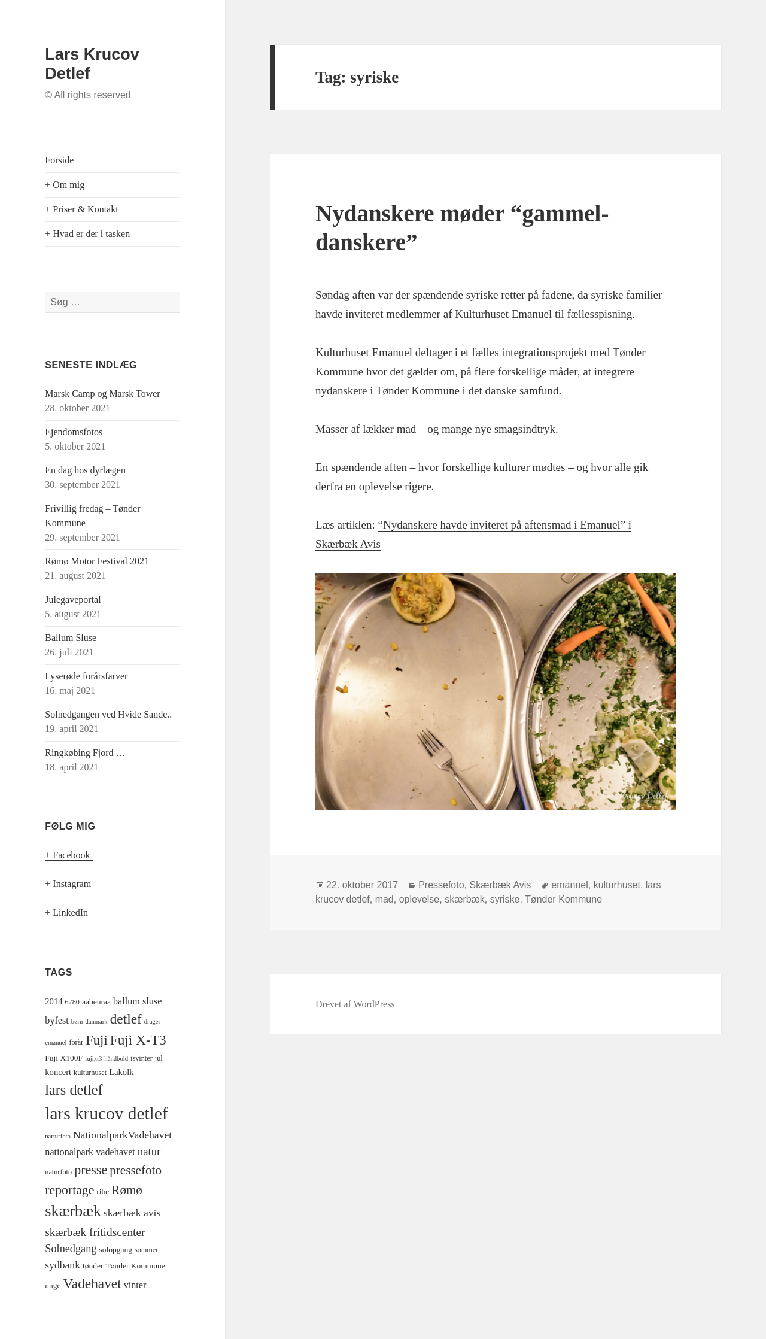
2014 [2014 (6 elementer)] (53, 1001)
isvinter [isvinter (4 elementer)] (141, 1058)
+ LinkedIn (66, 912)
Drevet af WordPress (355, 1004)
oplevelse (419, 899)
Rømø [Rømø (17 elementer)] (126, 1190)
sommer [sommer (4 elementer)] (146, 1250)
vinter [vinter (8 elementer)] (135, 1285)
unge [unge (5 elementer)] (52, 1285)
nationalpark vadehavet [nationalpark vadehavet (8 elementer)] (90, 1152)
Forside (59, 160)
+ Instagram (68, 884)
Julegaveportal (73, 599)
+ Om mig (64, 185)
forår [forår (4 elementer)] (76, 1042)
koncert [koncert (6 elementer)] (58, 1072)
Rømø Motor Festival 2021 (97, 561)
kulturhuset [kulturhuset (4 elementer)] (90, 1072)
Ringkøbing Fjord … (85, 753)
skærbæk (465, 899)
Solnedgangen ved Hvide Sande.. (108, 714)
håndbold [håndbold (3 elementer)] (116, 1058)
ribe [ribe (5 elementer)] (102, 1191)
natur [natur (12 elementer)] (149, 1151)
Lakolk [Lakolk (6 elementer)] (121, 1072)
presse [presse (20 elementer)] (90, 1169)
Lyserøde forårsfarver (86, 676)
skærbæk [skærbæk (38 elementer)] (73, 1211)
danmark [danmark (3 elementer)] (96, 1021)
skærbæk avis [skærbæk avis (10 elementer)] (132, 1213)
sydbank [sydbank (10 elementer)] (62, 1265)
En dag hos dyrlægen (85, 470)
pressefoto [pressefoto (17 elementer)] (136, 1170)
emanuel (569, 885)
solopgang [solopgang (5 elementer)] (115, 1249)
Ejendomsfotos (73, 432)
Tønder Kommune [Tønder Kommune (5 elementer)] (135, 1265)
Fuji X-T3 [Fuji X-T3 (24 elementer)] (138, 1039)
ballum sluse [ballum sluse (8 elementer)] (137, 1001)
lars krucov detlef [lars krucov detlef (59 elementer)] (106, 1113)
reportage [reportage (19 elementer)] (69, 1190)
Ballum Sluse (70, 638)
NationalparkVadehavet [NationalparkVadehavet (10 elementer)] (122, 1135)
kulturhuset (617, 885)
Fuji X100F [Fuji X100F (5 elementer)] (64, 1057)
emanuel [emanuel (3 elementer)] (55, 1042)
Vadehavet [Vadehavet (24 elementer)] (92, 1283)
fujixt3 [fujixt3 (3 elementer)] (93, 1058)
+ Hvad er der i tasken (87, 234)
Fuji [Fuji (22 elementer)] (97, 1040)
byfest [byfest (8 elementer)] (57, 1020)
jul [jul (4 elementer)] (159, 1058)
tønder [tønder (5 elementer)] (93, 1265)
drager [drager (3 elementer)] (152, 1021)
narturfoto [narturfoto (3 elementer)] (58, 1136)
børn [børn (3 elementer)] (77, 1021)
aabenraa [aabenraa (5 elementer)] (96, 1001)
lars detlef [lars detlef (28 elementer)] (73, 1090)
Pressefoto (441, 885)
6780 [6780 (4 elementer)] (72, 1002)
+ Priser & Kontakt (81, 209)
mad (384, 899)
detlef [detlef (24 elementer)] (126, 1019)
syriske (505, 899)
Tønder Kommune (563, 899)
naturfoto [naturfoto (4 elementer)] (58, 1172)
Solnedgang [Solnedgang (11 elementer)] (70, 1249)
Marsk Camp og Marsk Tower (102, 393)
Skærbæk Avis (500, 885)
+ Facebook (68, 855)
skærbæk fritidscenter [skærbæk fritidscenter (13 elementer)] (95, 1232)
